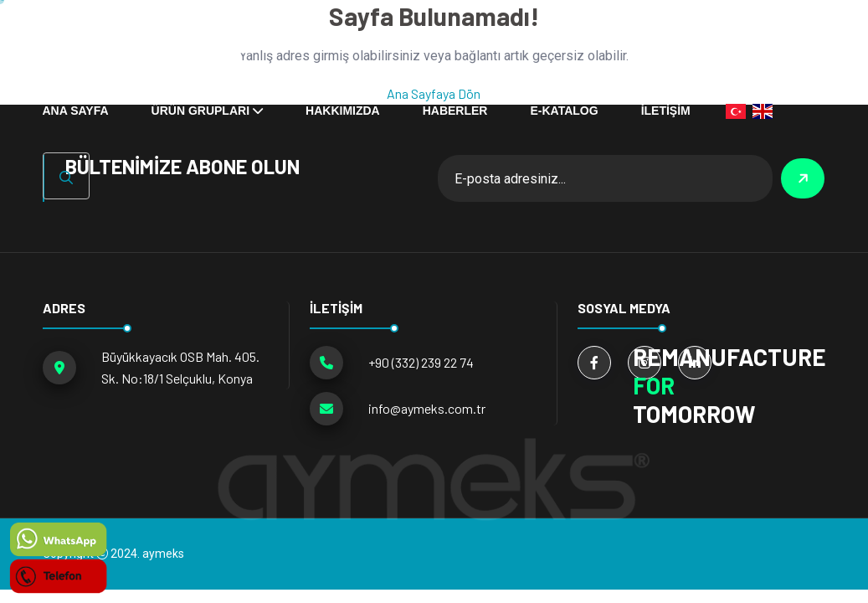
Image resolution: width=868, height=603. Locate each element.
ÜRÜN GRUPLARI (200, 110)
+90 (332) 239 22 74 (421, 362)
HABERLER (455, 110)
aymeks (163, 553)
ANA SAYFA (76, 110)
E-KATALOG (564, 110)
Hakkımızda (343, 110)
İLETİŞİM (666, 110)
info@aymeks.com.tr (426, 408)
